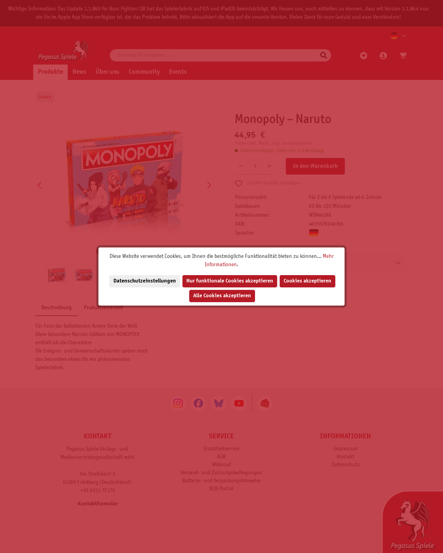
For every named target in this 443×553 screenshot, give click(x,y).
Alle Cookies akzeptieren (222, 295)
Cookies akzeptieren (307, 281)
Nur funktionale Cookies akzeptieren (229, 281)
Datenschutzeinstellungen (144, 281)
